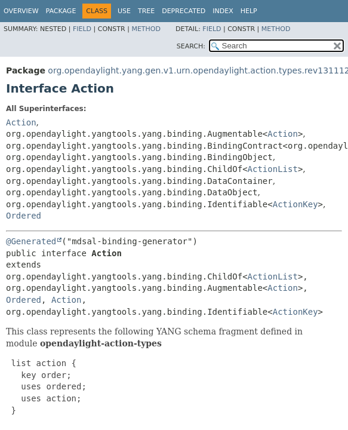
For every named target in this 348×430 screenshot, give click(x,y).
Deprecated (183, 11)
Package (61, 11)
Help (249, 11)
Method (146, 29)
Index (223, 11)
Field (82, 29)
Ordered (23, 215)
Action (21, 122)
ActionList (273, 169)
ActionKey (295, 204)
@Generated (31, 241)
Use (124, 11)
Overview (21, 11)
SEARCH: (191, 46)
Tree (146, 11)
